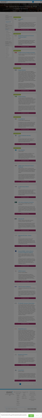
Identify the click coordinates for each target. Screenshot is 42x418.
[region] (21, 415)
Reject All (37, 415)
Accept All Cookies (31, 416)
